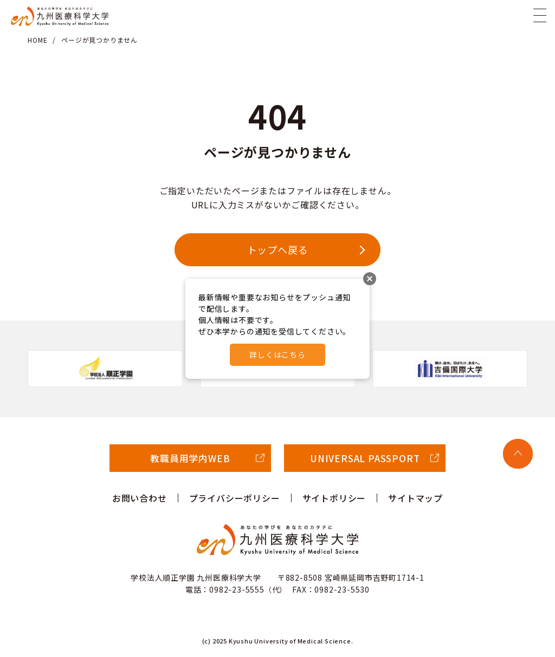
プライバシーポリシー (234, 498)
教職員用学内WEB (190, 458)
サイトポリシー (334, 498)
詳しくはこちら (277, 354)
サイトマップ (415, 498)
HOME (37, 39)
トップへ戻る (277, 249)
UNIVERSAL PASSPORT (365, 458)
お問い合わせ (139, 498)
